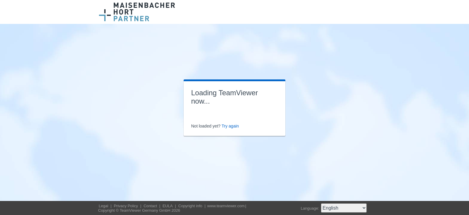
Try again (230, 126)
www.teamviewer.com (226, 206)
